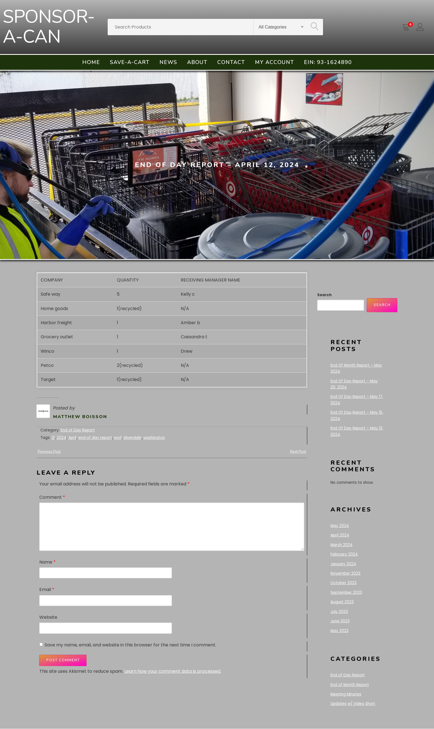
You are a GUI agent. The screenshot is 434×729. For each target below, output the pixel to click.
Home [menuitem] (91, 62)
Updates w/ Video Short (352, 703)
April (72, 437)
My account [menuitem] (274, 62)
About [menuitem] (197, 62)
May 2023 (339, 630)
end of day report (95, 437)
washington (154, 437)
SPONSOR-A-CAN (49, 27)
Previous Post (49, 451)
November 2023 (345, 573)
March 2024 (341, 545)
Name (47, 562)
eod (118, 437)
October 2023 (343, 582)
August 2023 (342, 602)
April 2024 (339, 535)
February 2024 (344, 554)
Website (48, 617)
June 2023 (340, 621)
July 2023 (339, 611)
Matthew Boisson (80, 417)
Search (324, 295)
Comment (52, 497)
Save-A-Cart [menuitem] (129, 62)
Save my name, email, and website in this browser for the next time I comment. (130, 644)
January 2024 (343, 564)
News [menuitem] (168, 62)
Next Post (298, 451)
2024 (61, 437)
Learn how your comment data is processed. (172, 671)
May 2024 (339, 525)
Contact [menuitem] (231, 62)
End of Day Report (78, 430)
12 (53, 437)
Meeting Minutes (345, 694)
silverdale (132, 437)
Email (46, 589)
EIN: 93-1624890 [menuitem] (328, 62)
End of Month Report (349, 684)
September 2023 (346, 592)
